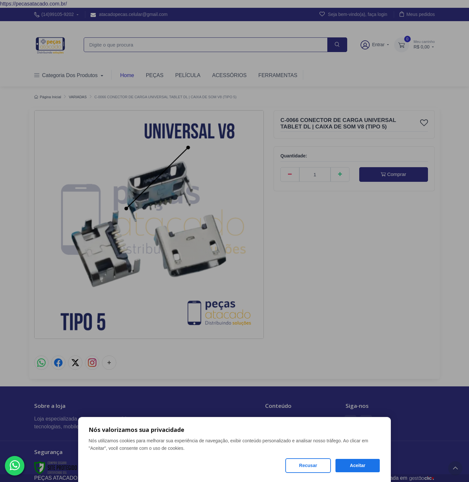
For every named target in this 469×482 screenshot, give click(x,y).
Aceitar (357, 465)
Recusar (308, 465)
